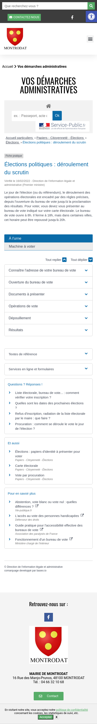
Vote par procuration (29, 475)
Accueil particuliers (20, 138)
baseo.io (41, 570)
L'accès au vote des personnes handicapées (49, 516)
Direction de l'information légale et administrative (35, 566)
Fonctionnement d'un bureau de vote (44, 539)
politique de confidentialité (72, 709)
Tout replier (56, 259)
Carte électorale (26, 465)
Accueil (7, 66)
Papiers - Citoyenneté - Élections (61, 138)
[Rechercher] (91, 6)
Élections (13, 142)
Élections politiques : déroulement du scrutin (54, 142)
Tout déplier (82, 259)
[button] (91, 16)
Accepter (46, 717)
